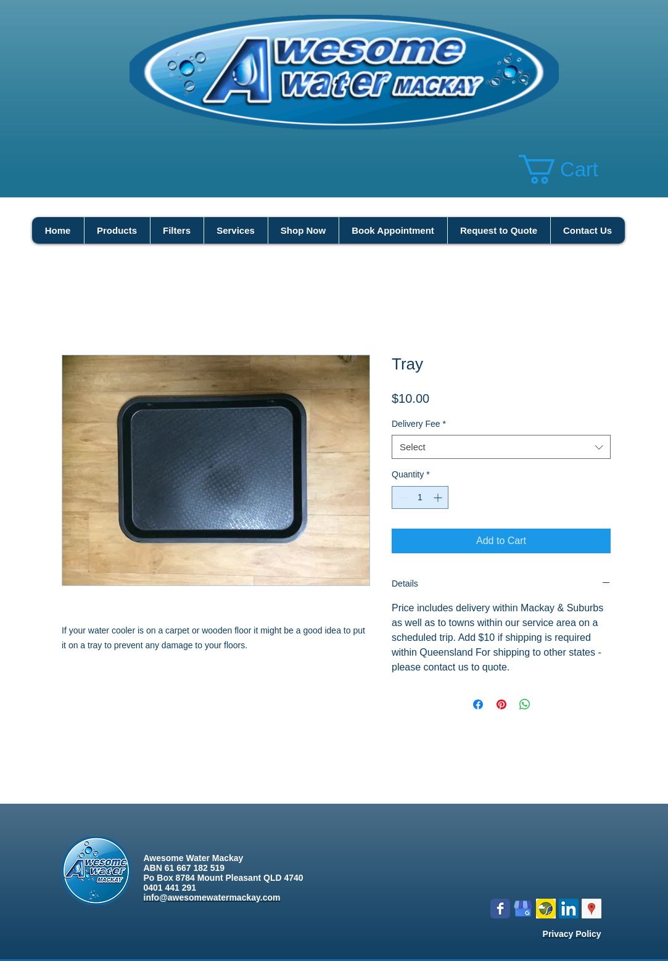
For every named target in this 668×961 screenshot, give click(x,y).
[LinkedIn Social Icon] (569, 908)
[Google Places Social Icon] (591, 908)
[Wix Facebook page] (500, 908)
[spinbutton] (420, 497)
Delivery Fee (419, 424)
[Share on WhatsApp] (524, 704)
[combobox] (501, 447)
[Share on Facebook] (478, 704)
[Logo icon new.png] (546, 908)
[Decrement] (401, 497)
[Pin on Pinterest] (501, 704)
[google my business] (523, 908)
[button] (574, 169)
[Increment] (439, 497)
